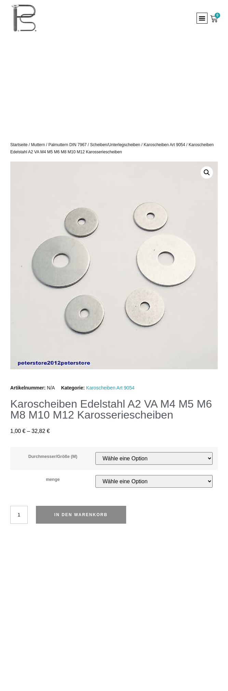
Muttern (38, 144)
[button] (202, 18)
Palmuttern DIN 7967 (67, 144)
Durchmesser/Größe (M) (52, 457)
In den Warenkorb (81, 514)
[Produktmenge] (19, 515)
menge (53, 479)
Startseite (19, 144)
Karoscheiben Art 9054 (164, 144)
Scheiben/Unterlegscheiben (115, 144)
